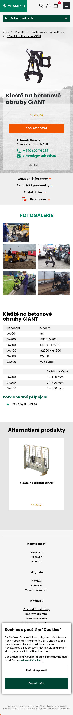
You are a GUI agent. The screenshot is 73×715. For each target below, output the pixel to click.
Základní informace (33, 179)
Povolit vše (36, 683)
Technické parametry (33, 185)
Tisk (36, 165)
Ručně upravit (36, 670)
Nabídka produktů (19, 18)
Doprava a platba (36, 614)
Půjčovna (36, 557)
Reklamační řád (36, 618)
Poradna (36, 585)
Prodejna (36, 552)
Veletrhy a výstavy (36, 590)
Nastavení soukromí (59, 708)
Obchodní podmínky (36, 609)
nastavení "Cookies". (30, 660)
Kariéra (36, 561)
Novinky (36, 581)
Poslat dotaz (36, 128)
